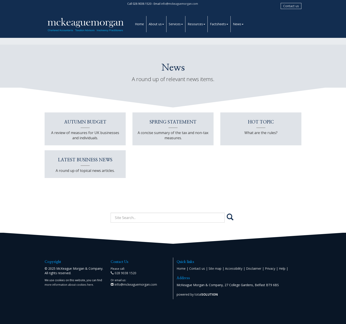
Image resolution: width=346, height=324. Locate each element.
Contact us (291, 6)
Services (176, 24)
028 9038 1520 (123, 273)
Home (139, 24)
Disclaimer (253, 268)
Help (282, 268)
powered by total (197, 294)
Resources (196, 24)
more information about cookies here (69, 284)
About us (156, 24)
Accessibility (233, 268)
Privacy (270, 268)
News (238, 24)
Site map (215, 268)
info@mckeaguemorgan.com (179, 4)
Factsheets (219, 24)
